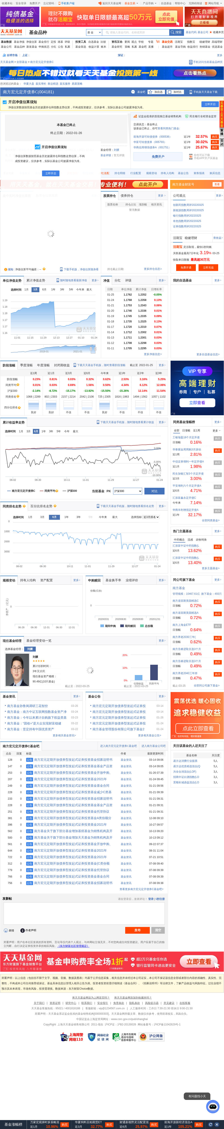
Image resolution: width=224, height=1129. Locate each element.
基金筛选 (80, 46)
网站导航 (213, 3)
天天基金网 (7, 62)
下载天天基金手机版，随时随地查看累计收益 (127, 422)
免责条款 (118, 1003)
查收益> (218, 237)
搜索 (176, 32)
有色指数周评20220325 (187, 221)
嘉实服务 (65, 83)
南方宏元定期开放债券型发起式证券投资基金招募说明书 (69, 759)
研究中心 (71, 1003)
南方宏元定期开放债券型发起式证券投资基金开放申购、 (69, 772)
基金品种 (38, 32)
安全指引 (102, 1003)
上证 (24, 55)
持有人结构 (167, 173)
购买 (215, 136)
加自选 (158, 92)
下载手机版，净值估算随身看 (81, 269)
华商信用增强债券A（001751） (152, 147)
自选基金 (166, 3)
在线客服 (185, 1003)
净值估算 (31, 41)
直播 (151, 46)
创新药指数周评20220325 (188, 205)
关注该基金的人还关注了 (190, 746)
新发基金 (31, 46)
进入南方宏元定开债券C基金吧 (118, 746)
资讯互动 (117, 41)
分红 (53, 46)
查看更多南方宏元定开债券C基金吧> (141, 889)
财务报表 (199, 173)
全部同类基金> (211, 520)
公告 (60, 46)
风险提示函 (151, 1003)
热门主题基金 (182, 531)
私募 (67, 46)
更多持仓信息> (153, 269)
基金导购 (180, 46)
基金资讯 (9, 696)
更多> (219, 195)
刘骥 (116, 149)
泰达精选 (53, 83)
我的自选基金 (182, 280)
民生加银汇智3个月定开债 (188, 473)
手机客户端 (67, 3)
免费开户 (35, 3)
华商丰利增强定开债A (186, 509)
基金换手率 (113, 580)
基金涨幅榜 (13, 1124)
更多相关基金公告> (149, 735)
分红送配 (104, 173)
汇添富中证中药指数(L (186, 545)
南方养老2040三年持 (185, 673)
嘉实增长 (41, 83)
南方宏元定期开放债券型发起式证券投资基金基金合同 (67, 785)
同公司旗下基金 (184, 580)
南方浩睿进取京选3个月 (187, 649)
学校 (141, 41)
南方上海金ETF (182, 624)
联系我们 (86, 1003)
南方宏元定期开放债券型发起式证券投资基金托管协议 (67, 811)
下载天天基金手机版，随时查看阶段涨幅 (101, 365)
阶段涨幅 (9, 365)
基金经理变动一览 (38, 640)
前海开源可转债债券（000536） (152, 136)
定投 (53, 41)
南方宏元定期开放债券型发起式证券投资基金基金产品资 (69, 766)
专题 (150, 41)
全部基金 (22, 62)
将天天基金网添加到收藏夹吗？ (133, 997)
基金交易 (131, 3)
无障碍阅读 (195, 3)
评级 (67, 41)
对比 (154, 491)
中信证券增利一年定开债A (188, 461)
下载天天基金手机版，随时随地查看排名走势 (127, 506)
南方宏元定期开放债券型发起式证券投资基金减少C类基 (69, 792)
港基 (60, 41)
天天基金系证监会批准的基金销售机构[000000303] (78, 1013)
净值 (106, 280)
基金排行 (43, 41)
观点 (134, 41)
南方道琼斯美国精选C (186, 600)
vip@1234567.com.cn (112, 1008)
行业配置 (135, 173)
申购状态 (44, 46)
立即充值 (208, 267)
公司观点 (179, 195)
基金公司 (203, 32)
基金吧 (143, 46)
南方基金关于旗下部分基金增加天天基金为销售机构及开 (69, 837)
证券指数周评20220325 (187, 226)
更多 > (162, 195)
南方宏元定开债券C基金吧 (21, 746)
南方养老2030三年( (184, 637)
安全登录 (21, 3)
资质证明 (55, 1003)
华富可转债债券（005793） (150, 142)
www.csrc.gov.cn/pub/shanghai (129, 1019)
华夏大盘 (28, 83)
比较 (103, 41)
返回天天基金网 (109, 3)
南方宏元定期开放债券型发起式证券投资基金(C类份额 (68, 863)
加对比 (177, 92)
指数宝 (191, 41)
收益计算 (94, 46)
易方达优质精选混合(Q (186, 766)
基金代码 (191, 32)
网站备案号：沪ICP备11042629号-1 (159, 1024)
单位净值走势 (12, 280)
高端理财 (217, 41)
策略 (127, 46)
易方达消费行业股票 (185, 761)
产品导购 (149, 3)
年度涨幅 (43, 365)
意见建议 (169, 1003)
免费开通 (186, 267)
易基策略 (77, 83)
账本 (103, 46)
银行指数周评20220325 (187, 215)
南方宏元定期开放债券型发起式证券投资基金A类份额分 (68, 818)
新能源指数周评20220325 (188, 210)
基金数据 (6, 41)
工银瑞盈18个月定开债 (186, 437)
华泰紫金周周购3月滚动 (187, 449)
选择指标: (136, 517)
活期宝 (179, 41)
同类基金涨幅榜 (184, 422)
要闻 (127, 41)
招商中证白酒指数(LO (186, 777)
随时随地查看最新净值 (73, 280)
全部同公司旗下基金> (207, 685)
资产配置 (46, 580)
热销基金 (205, 46)
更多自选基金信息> (208, 354)
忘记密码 (48, 3)
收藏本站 (7, 3)
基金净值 (19, 41)
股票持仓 (109, 196)
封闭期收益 (62, 365)
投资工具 (80, 41)
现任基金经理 (12, 641)
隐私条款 (134, 1003)
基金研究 (117, 46)
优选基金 (217, 46)
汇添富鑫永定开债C (184, 497)
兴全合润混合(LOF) (184, 771)
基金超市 (167, 46)
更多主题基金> (211, 568)
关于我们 (39, 1003)
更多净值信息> (153, 354)
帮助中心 (180, 3)
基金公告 (183, 173)
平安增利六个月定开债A (187, 485)
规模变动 (151, 173)
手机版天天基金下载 (205, 92)
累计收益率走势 (14, 422)
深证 (122, 55)
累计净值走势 (35, 280)
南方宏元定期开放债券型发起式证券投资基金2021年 (66, 779)
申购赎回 (94, 580)
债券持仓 (127, 195)
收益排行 (192, 46)
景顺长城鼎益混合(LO (186, 782)
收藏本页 (216, 32)
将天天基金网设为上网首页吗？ (91, 997)
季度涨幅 (26, 365)
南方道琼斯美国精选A (186, 612)
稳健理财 (204, 41)
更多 (219, 55)
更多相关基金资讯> (64, 735)
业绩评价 (132, 580)
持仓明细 (119, 173)
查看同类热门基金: (169, 128)
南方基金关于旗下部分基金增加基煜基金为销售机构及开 (69, 831)
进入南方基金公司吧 (154, 746)
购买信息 (215, 173)
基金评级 (105, 155)
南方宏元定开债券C (42, 62)
